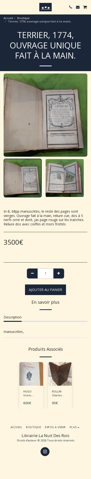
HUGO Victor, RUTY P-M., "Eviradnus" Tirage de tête (30, 394)
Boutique (23, 18)
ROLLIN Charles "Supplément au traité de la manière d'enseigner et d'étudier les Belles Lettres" (60, 394)
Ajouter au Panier (45, 289)
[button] (5, 7)
